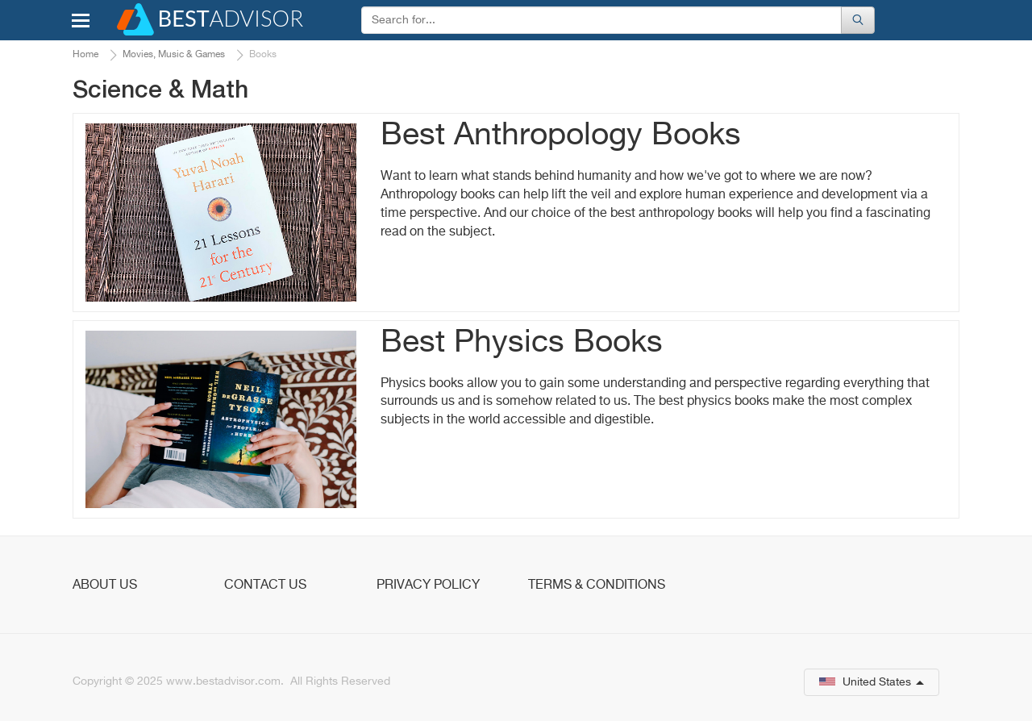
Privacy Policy (428, 585)
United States (871, 682)
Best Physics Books (522, 343)
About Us (105, 585)
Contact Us (265, 585)
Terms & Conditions (596, 585)
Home (85, 55)
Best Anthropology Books (561, 136)
